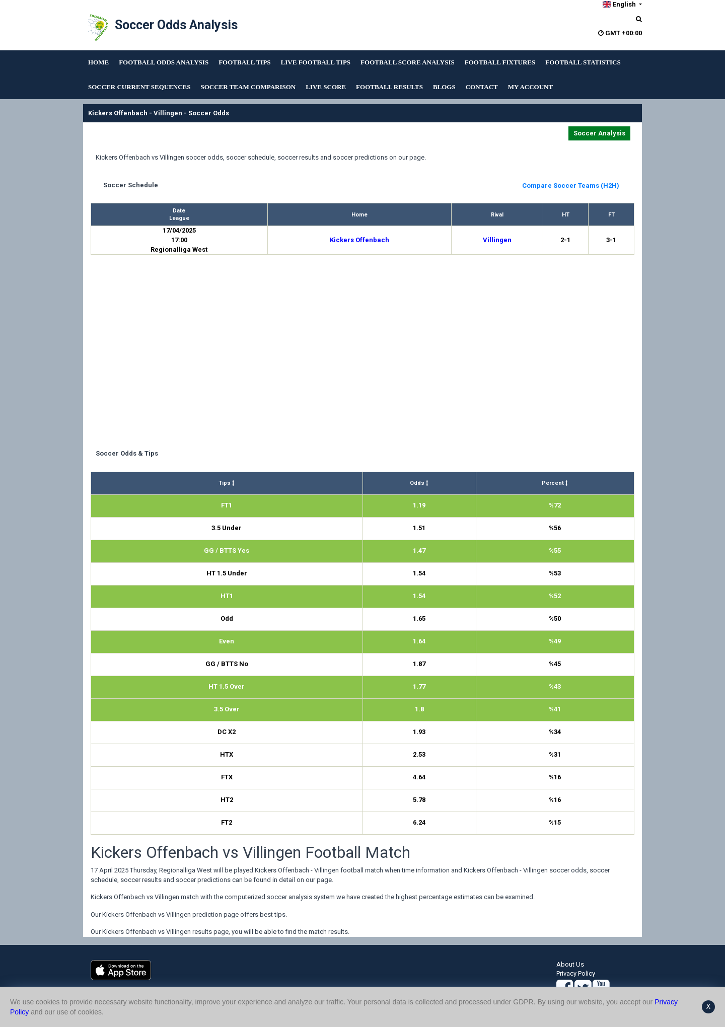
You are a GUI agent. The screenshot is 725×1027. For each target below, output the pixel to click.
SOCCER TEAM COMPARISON (248, 87)
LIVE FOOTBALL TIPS (315, 62)
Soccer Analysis (599, 133)
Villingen (497, 240)
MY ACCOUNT (530, 87)
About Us (570, 964)
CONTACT (482, 87)
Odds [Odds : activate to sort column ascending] (419, 483)
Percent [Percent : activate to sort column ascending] (555, 483)
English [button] (619, 4)
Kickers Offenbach (359, 240)
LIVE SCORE (326, 87)
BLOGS (444, 87)
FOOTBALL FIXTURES (500, 62)
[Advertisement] (362, 353)
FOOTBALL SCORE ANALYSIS (407, 62)
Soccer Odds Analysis (176, 25)
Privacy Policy (575, 973)
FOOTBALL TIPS (244, 62)
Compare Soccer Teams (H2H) (570, 185)
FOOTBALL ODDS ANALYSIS (163, 62)
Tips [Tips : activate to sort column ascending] (227, 483)
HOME (98, 62)
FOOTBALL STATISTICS (582, 62)
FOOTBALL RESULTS (389, 87)
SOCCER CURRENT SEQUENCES (139, 87)
